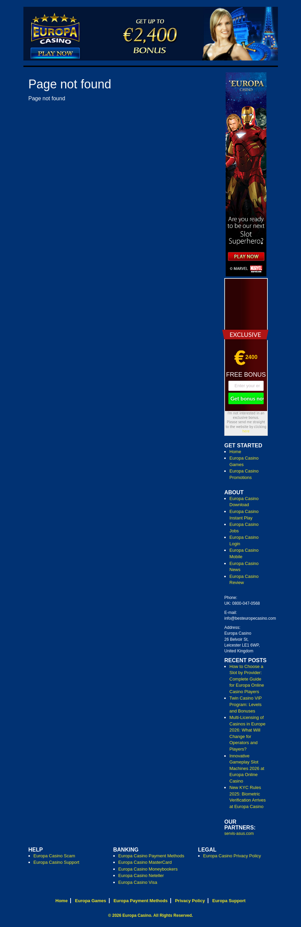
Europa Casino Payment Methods (151, 855)
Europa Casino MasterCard (145, 862)
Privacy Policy (190, 900)
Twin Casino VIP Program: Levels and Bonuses (245, 704)
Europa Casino (137, 915)
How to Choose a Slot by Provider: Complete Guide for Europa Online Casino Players (246, 679)
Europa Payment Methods (140, 900)
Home (235, 451)
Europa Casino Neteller (141, 875)
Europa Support (228, 900)
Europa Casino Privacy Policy (232, 855)
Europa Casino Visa (137, 882)
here (245, 431)
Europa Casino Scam (54, 855)
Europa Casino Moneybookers (148, 869)
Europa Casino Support (56, 862)
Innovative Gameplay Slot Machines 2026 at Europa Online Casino (246, 768)
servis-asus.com (239, 833)
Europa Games (90, 900)
